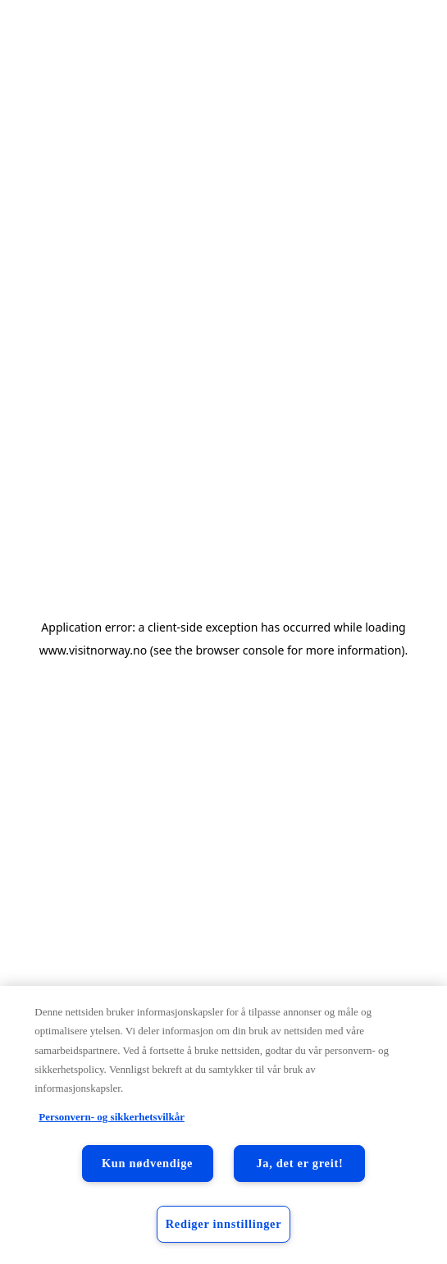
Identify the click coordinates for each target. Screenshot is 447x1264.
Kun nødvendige (147, 1163)
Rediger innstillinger (224, 1223)
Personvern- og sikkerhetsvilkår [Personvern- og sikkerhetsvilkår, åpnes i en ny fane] (112, 1117)
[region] (223, 1125)
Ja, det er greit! (299, 1163)
